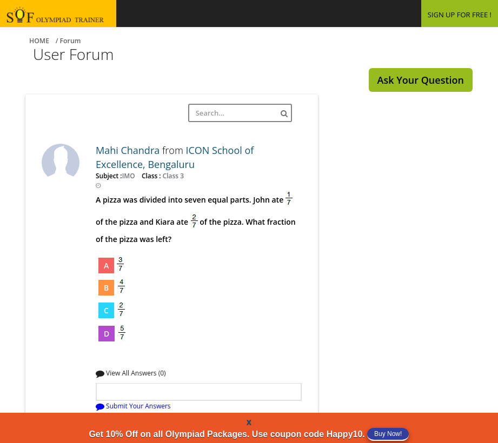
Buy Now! (388, 434)
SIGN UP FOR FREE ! (460, 14)
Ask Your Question (420, 79)
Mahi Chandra (129, 150)
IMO (129, 175)
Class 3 (172, 175)
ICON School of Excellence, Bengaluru (175, 157)
